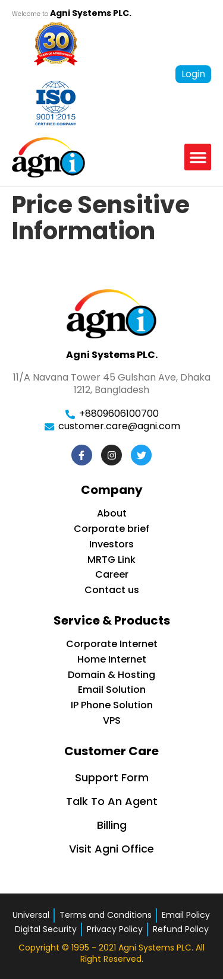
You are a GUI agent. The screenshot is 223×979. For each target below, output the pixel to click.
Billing (112, 825)
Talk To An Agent (112, 801)
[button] (197, 157)
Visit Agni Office (111, 848)
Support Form (112, 777)
